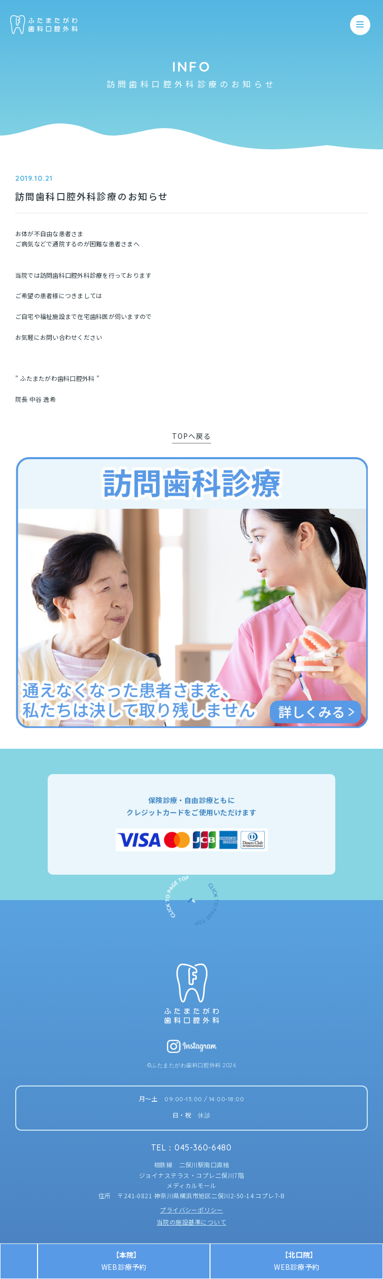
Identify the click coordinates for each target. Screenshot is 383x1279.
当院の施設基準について (191, 1222)
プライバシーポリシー (191, 1209)
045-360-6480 (203, 1147)
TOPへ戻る (192, 436)
